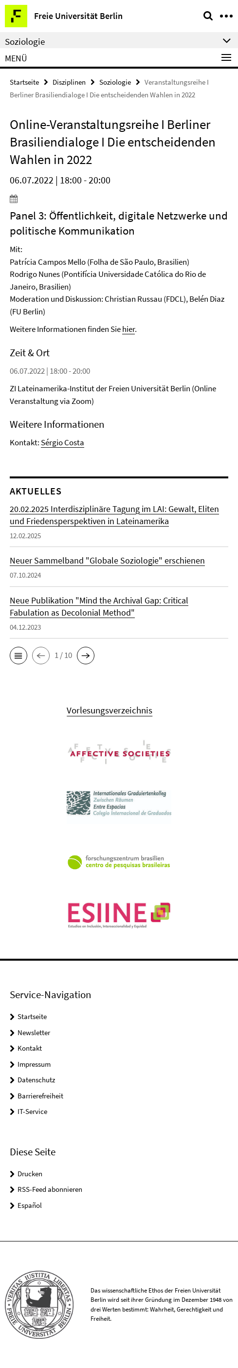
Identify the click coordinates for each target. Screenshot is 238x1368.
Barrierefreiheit (40, 1095)
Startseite (24, 82)
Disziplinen (69, 82)
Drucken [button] (30, 1173)
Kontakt (30, 1048)
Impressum (34, 1064)
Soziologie (115, 82)
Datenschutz (36, 1079)
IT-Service (32, 1111)
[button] (18, 655)
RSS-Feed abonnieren (50, 1189)
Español (30, 1205)
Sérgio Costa (62, 442)
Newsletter (34, 1032)
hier (128, 329)
